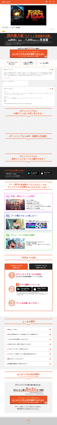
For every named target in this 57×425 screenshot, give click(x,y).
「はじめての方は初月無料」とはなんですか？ (18, 339)
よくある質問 (44, 63)
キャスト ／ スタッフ (28, 88)
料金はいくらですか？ (13, 329)
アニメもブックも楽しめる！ (12, 63)
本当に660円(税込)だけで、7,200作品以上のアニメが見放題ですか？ (23, 334)
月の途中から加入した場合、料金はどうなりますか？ (20, 344)
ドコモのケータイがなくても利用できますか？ (18, 349)
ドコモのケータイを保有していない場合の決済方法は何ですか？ (22, 354)
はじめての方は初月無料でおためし (28, 54)
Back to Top (28, 420)
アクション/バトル (7, 77)
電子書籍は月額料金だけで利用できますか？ (18, 363)
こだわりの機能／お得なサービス (28, 63)
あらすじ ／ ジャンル (28, 69)
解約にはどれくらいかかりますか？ (16, 358)
